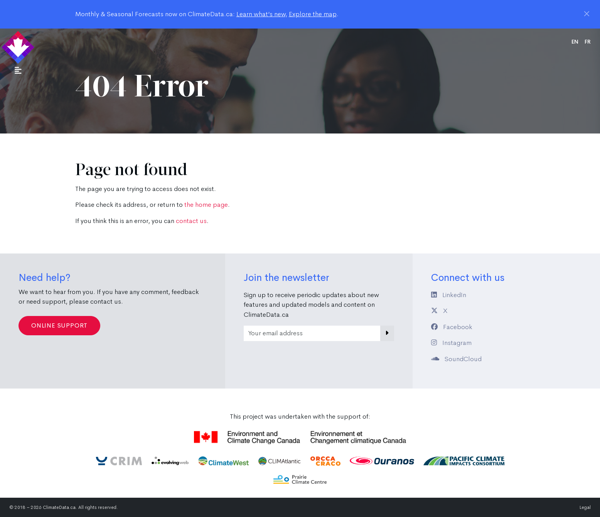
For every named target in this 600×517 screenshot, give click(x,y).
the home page (206, 205)
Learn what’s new (260, 14)
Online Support (59, 325)
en (574, 41)
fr (588, 41)
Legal (585, 507)
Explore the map (313, 14)
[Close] (587, 14)
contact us (191, 221)
